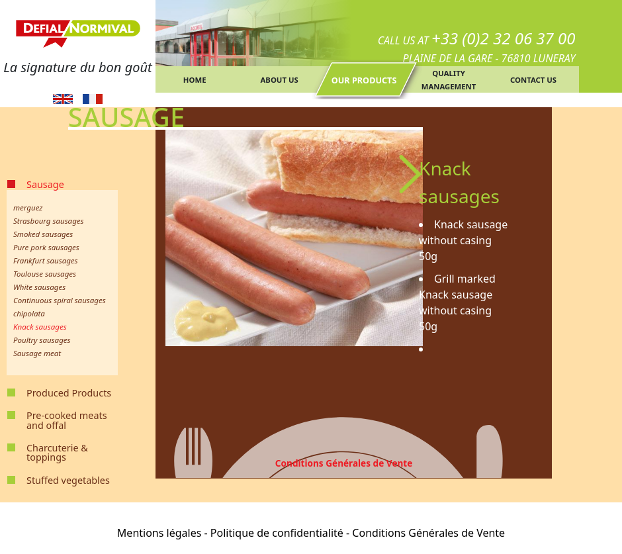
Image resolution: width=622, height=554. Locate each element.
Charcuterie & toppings (57, 452)
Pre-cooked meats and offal (66, 420)
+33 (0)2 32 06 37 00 (503, 38)
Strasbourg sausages (48, 221)
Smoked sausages (43, 234)
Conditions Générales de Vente (344, 463)
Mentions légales (159, 533)
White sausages (39, 287)
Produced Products (68, 393)
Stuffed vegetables (68, 480)
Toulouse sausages (44, 274)
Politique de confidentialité (276, 533)
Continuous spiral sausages (59, 300)
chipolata (29, 313)
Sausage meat (37, 353)
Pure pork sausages (46, 247)
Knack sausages (40, 327)
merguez (27, 207)
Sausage (45, 184)
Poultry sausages (42, 340)
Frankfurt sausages (45, 260)
